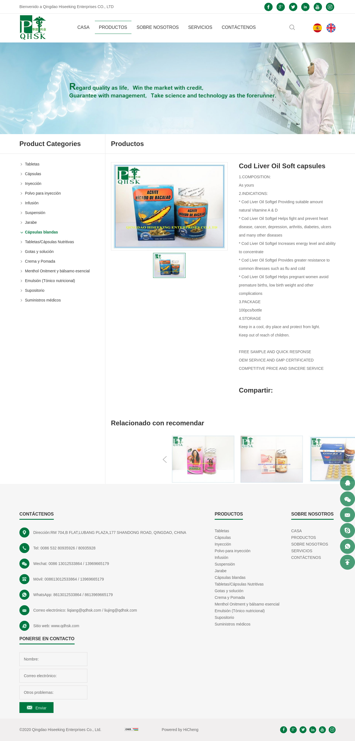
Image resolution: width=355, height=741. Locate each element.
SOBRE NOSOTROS (158, 27)
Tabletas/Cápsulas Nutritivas (49, 242)
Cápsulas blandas (41, 232)
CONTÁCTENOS (239, 27)
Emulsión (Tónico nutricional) (50, 280)
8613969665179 (99, 594)
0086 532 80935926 (57, 548)
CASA (83, 27)
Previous (241, 459)
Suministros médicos (43, 300)
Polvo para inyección (43, 193)
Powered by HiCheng (180, 729)
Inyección (33, 183)
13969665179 (97, 563)
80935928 (86, 548)
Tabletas (32, 164)
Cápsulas (33, 174)
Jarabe (31, 222)
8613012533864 (67, 594)
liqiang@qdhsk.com (84, 610)
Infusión (32, 203)
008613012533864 (60, 579)
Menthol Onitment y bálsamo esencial (57, 271)
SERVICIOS (200, 27)
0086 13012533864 (65, 563)
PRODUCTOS (113, 27)
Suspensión (35, 212)
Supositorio (34, 290)
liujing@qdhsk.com (120, 610)
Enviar (41, 708)
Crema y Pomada (40, 261)
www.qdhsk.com (65, 626)
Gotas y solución (39, 251)
